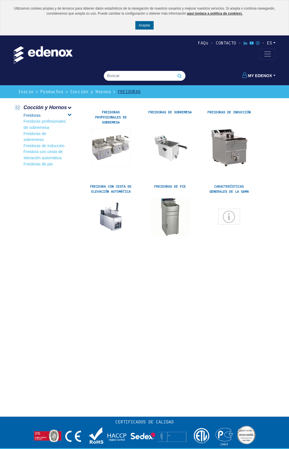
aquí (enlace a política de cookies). (215, 13)
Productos (52, 91)
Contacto (226, 43)
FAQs (203, 43)
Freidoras (129, 91)
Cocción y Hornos (90, 91)
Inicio (25, 91)
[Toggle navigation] (267, 54)
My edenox (257, 75)
